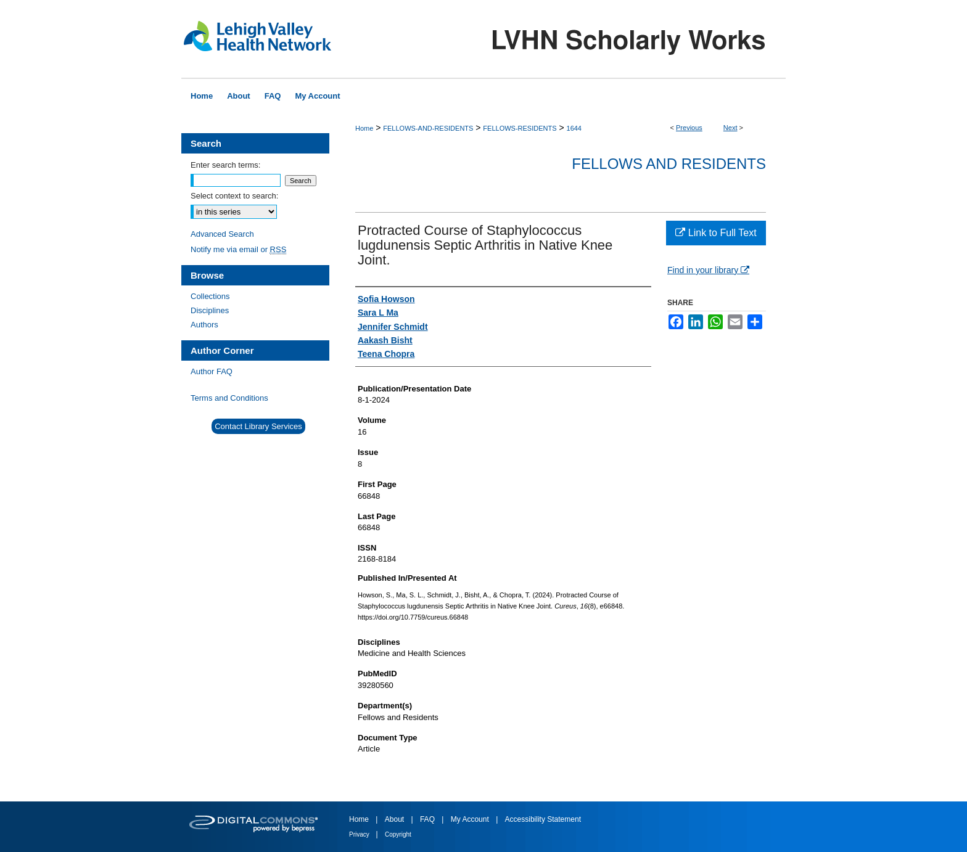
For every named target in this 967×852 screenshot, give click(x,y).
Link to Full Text (715, 232)
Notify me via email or (238, 249)
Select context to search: (234, 195)
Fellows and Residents (669, 163)
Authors (204, 324)
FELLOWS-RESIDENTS (519, 128)
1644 (574, 128)
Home (364, 128)
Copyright (398, 834)
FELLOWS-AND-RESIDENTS (428, 128)
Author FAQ (211, 371)
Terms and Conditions (229, 398)
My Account (471, 819)
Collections (210, 296)
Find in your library (708, 270)
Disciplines (210, 310)
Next (730, 127)
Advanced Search (222, 234)
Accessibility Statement (543, 819)
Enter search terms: (225, 165)
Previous (689, 127)
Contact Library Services (258, 426)
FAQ (428, 819)
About (395, 819)
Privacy (360, 834)
